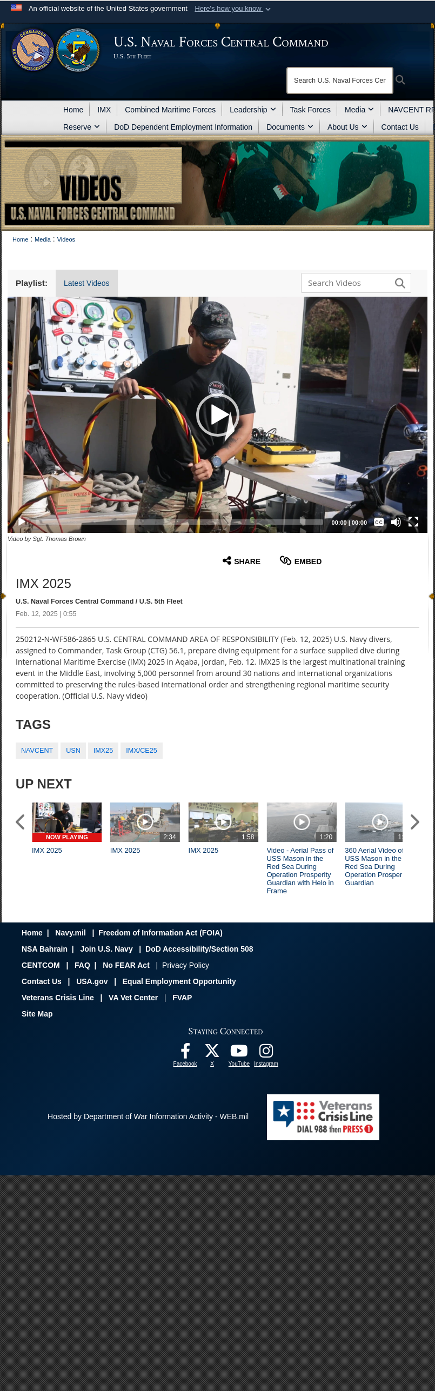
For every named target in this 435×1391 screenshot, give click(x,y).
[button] (234, 8)
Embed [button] (300, 561)
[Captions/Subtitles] (378, 522)
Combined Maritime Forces (170, 109)
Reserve (81, 127)
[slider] (179, 522)
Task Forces (310, 109)
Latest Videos (87, 283)
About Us (347, 127)
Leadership (253, 109)
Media (359, 109)
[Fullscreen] (413, 522)
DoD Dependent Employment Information (183, 127)
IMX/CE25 (141, 750)
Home (73, 109)
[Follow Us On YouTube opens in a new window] (239, 1053)
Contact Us (400, 127)
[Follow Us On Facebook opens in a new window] (185, 1053)
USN (73, 750)
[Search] (339, 80)
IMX (104, 109)
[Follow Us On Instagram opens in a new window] (266, 1053)
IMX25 (103, 750)
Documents (289, 127)
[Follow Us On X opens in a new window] (212, 1053)
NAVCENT (37, 750)
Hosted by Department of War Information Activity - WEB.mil (148, 1116)
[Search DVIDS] (353, 282)
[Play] (21, 522)
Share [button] (241, 561)
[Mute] (396, 522)
